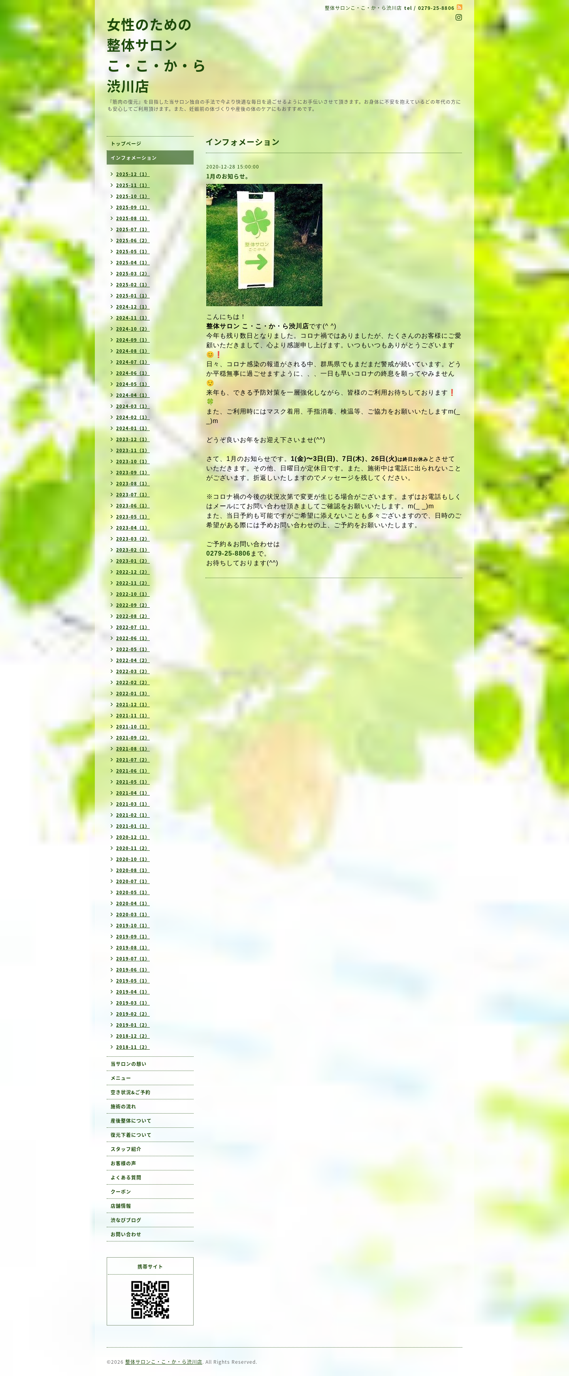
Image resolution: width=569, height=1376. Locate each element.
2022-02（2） (133, 682)
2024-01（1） (133, 428)
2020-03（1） (133, 914)
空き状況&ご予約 (131, 1092)
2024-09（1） (133, 340)
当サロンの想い (129, 1063)
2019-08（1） (133, 947)
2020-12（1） (133, 837)
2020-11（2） (133, 848)
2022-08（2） (133, 616)
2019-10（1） (133, 925)
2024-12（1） (133, 306)
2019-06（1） (133, 969)
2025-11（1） (133, 185)
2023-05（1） (133, 516)
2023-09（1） (133, 472)
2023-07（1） (133, 494)
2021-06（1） (133, 771)
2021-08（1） (133, 748)
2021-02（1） (133, 815)
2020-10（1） (133, 859)
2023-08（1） (133, 483)
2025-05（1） (133, 251)
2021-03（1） (133, 804)
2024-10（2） (133, 329)
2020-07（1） (133, 881)
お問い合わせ (126, 1234)
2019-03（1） (133, 1003)
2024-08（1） (133, 351)
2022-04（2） (133, 660)
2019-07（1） (133, 958)
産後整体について (131, 1120)
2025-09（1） (133, 207)
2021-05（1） (133, 782)
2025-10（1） (133, 196)
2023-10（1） (133, 461)
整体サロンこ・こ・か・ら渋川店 (163, 1361)
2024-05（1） (133, 384)
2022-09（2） (133, 605)
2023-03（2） (133, 538)
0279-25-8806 (228, 553)
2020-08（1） (133, 870)
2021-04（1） (133, 793)
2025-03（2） (133, 273)
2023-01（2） (133, 561)
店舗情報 (121, 1205)
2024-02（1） (133, 417)
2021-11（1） (133, 715)
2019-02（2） (133, 1014)
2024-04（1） (133, 395)
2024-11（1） (133, 318)
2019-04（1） (133, 991)
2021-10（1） (133, 726)
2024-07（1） (133, 362)
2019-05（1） (133, 980)
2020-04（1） (133, 903)
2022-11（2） (133, 583)
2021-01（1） (133, 826)
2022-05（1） (133, 649)
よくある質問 (126, 1177)
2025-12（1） (133, 174)
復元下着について (131, 1134)
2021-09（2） (133, 737)
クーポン (121, 1191)
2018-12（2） (133, 1036)
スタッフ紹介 (126, 1149)
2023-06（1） (133, 505)
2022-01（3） (133, 693)
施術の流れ (123, 1106)
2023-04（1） (133, 527)
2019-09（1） (133, 936)
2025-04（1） (133, 262)
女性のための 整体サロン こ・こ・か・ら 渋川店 (156, 55)
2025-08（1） (133, 218)
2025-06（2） (133, 240)
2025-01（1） (133, 295)
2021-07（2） (133, 759)
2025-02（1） (133, 284)
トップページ (126, 143)
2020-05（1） (133, 892)
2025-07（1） (133, 229)
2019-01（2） (133, 1025)
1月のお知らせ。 (228, 176)
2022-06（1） (133, 638)
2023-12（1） (133, 439)
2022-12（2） (133, 572)
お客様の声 (123, 1163)
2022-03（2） (133, 671)
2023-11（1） (133, 450)
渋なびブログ (126, 1220)
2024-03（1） (133, 406)
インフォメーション (134, 157)
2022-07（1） (133, 627)
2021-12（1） (133, 704)
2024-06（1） (133, 373)
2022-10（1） (133, 594)
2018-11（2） (133, 1047)
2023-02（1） (133, 550)
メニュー (121, 1078)
